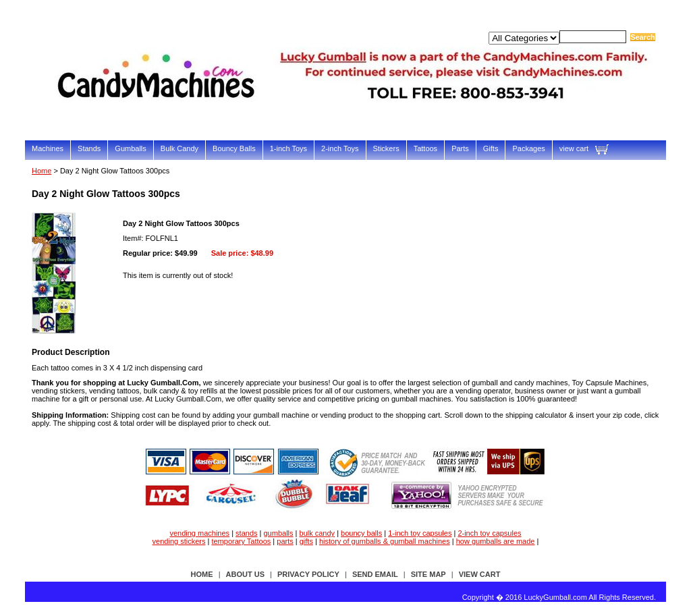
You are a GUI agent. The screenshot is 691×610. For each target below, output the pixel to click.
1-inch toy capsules (419, 533)
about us (245, 574)
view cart (573, 148)
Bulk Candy (179, 148)
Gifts (491, 148)
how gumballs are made (495, 541)
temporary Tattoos (241, 541)
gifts (306, 541)
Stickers (386, 148)
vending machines (199, 533)
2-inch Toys (339, 148)
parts (285, 541)
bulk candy (317, 533)
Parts (460, 148)
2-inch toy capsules (489, 533)
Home (41, 171)
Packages (528, 148)
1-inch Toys (288, 148)
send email (375, 574)
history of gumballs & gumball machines (384, 541)
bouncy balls (361, 533)
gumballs (279, 533)
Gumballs (130, 148)
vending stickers (179, 541)
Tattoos (425, 148)
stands (246, 533)
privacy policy (308, 574)
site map (428, 574)
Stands (89, 148)
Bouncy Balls (234, 148)
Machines (47, 148)
